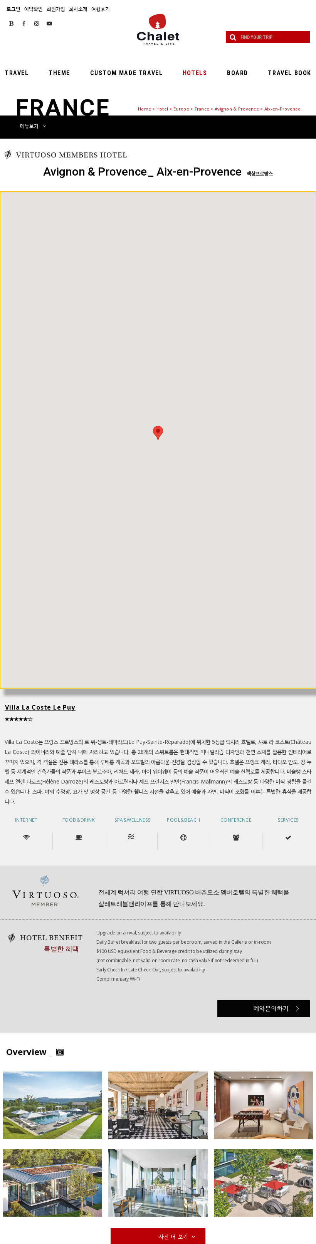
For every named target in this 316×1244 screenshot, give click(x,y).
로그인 (13, 8)
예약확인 (33, 8)
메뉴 (33, 125)
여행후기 (100, 8)
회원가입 (56, 8)
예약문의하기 (276, 1008)
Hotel (162, 109)
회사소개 (78, 8)
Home (144, 109)
